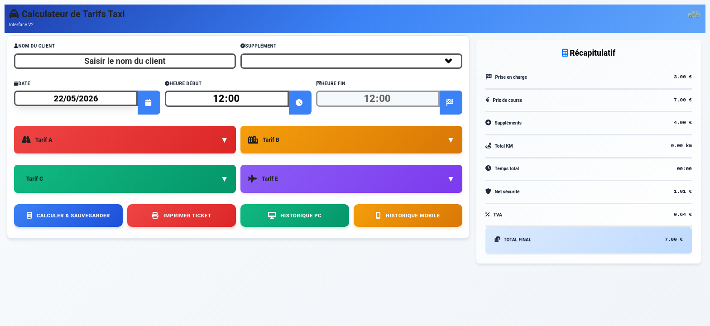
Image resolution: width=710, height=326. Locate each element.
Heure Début (183, 83)
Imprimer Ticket (181, 210)
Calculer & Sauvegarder (68, 210)
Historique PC (294, 210)
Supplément (258, 45)
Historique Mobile (408, 210)
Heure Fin (330, 83)
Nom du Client (34, 45)
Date (22, 83)
